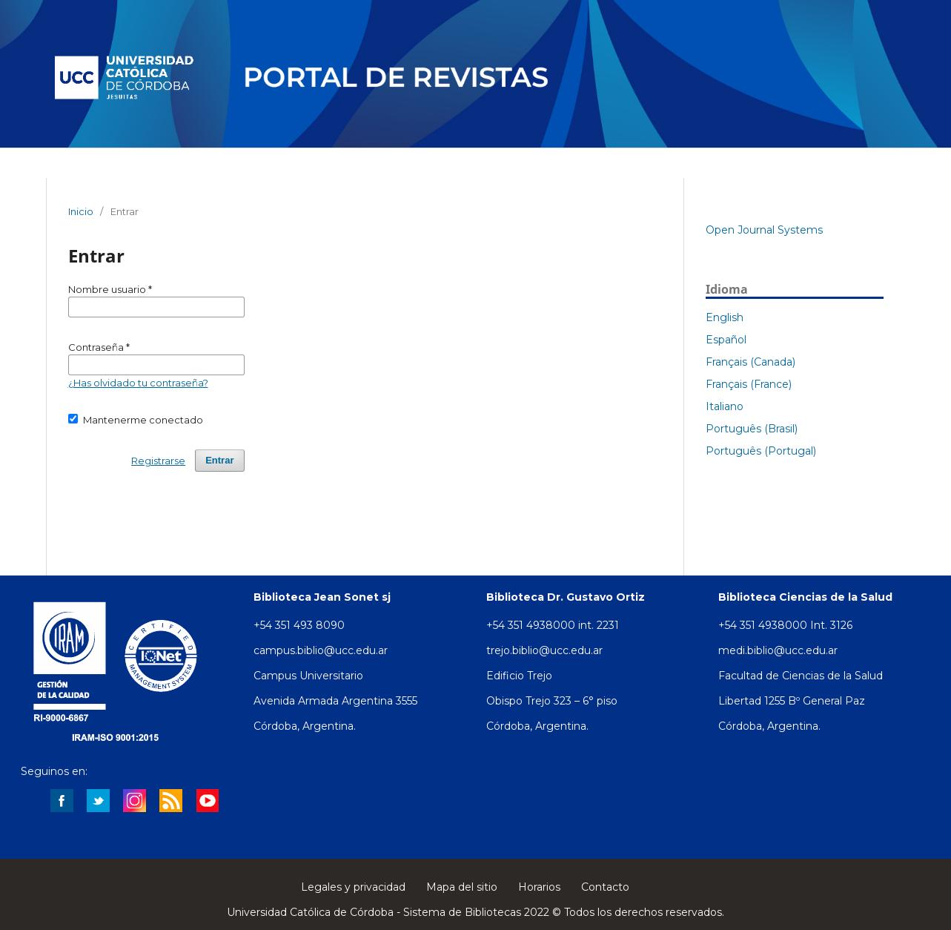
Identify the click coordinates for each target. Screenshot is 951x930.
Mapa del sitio (461, 887)
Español (726, 339)
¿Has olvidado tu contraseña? (138, 383)
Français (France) (749, 384)
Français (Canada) (750, 362)
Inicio (80, 211)
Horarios (539, 887)
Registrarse (158, 460)
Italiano (724, 406)
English (724, 317)
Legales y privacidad (353, 887)
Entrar (219, 460)
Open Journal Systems (764, 230)
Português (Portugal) (761, 451)
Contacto (605, 887)
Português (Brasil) (752, 428)
